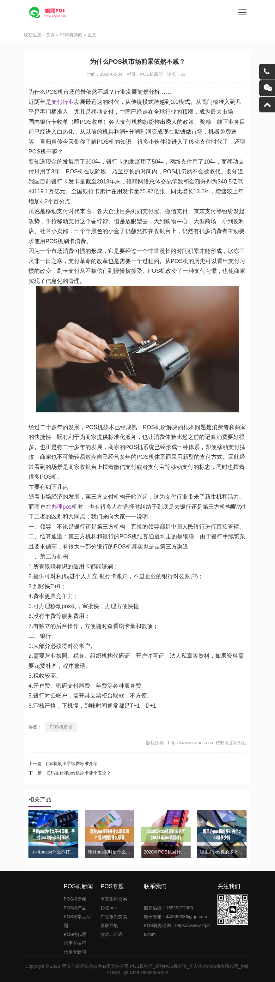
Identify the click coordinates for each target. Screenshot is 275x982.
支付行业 (62, 102)
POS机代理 (75, 934)
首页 (50, 34)
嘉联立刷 (109, 925)
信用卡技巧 (75, 943)
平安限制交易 (114, 898)
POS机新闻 (71, 34)
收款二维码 (112, 934)
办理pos (61, 507)
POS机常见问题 (77, 921)
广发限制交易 (114, 916)
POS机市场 (61, 726)
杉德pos (109, 907)
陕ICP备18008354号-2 (146, 972)
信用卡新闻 (75, 952)
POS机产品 (75, 907)
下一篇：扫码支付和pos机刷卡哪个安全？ (69, 772)
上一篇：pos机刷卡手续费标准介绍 (63, 763)
